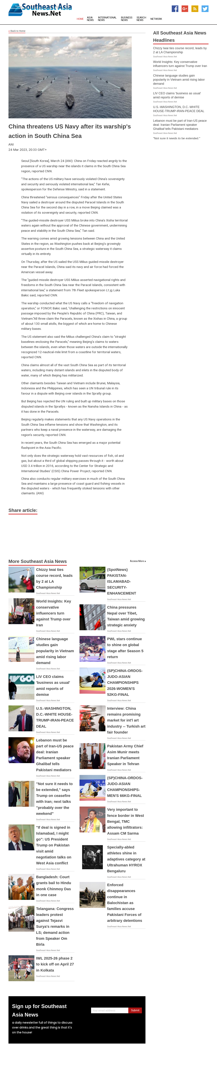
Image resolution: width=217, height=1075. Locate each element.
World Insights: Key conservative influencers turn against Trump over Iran (53, 613)
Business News (126, 18)
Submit (135, 1010)
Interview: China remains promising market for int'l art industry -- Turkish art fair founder (126, 720)
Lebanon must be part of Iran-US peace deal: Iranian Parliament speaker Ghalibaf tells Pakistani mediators (180, 125)
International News (107, 18)
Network (156, 19)
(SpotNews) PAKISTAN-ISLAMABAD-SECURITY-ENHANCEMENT (121, 582)
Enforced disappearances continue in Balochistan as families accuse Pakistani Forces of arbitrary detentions (124, 903)
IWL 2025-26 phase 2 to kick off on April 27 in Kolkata (55, 964)
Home (80, 19)
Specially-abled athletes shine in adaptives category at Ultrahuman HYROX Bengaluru (126, 859)
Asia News (90, 18)
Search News (141, 18)
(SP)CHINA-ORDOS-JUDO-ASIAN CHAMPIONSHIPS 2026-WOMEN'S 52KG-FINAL (125, 683)
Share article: (22, 510)
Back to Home (16, 31)
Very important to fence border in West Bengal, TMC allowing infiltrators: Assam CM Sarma (125, 821)
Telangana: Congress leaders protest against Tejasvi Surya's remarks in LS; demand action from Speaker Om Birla (55, 927)
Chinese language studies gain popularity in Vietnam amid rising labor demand (55, 651)
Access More (137, 561)
